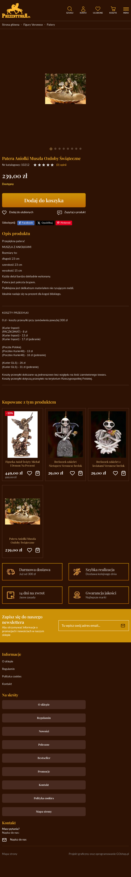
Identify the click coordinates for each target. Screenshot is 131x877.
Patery (51, 25)
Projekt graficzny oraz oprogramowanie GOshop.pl (99, 854)
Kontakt (7, 684)
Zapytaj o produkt (75, 212)
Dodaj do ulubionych (21, 212)
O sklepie (7, 661)
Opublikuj (47, 222)
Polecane (44, 744)
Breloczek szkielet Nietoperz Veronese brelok (65, 463)
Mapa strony (44, 811)
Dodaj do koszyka (44, 200)
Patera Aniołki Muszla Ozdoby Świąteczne (22, 540)
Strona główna (10, 25)
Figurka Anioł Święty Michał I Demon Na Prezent (22, 463)
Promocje (44, 771)
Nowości (44, 731)
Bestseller (44, 758)
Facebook (27, 222)
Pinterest (65, 222)
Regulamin (8, 669)
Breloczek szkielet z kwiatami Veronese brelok (109, 463)
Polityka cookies (12, 676)
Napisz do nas (18, 839)
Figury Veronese (33, 25)
